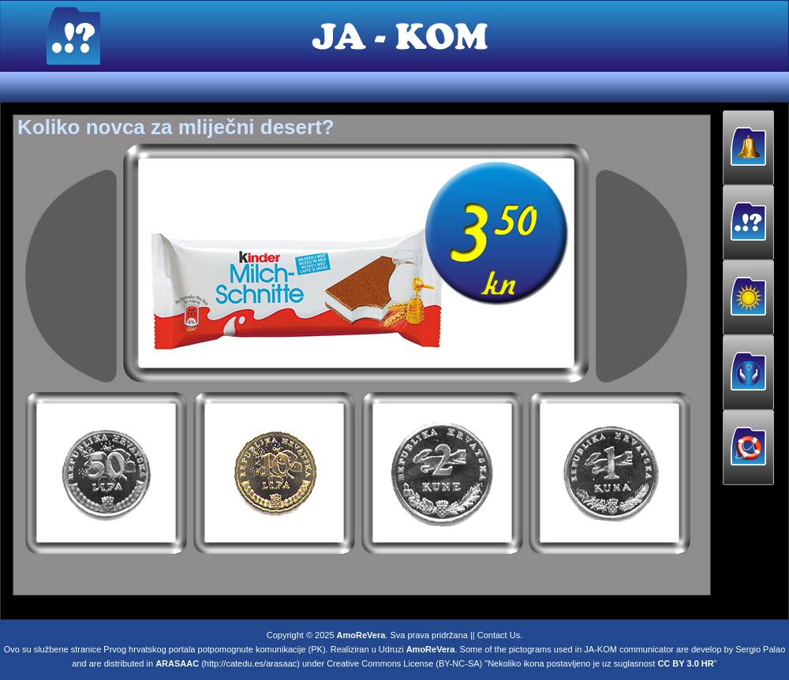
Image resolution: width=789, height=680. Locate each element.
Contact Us (498, 632)
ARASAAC (177, 660)
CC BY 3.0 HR (685, 660)
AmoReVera (361, 632)
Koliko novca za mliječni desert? (176, 127)
